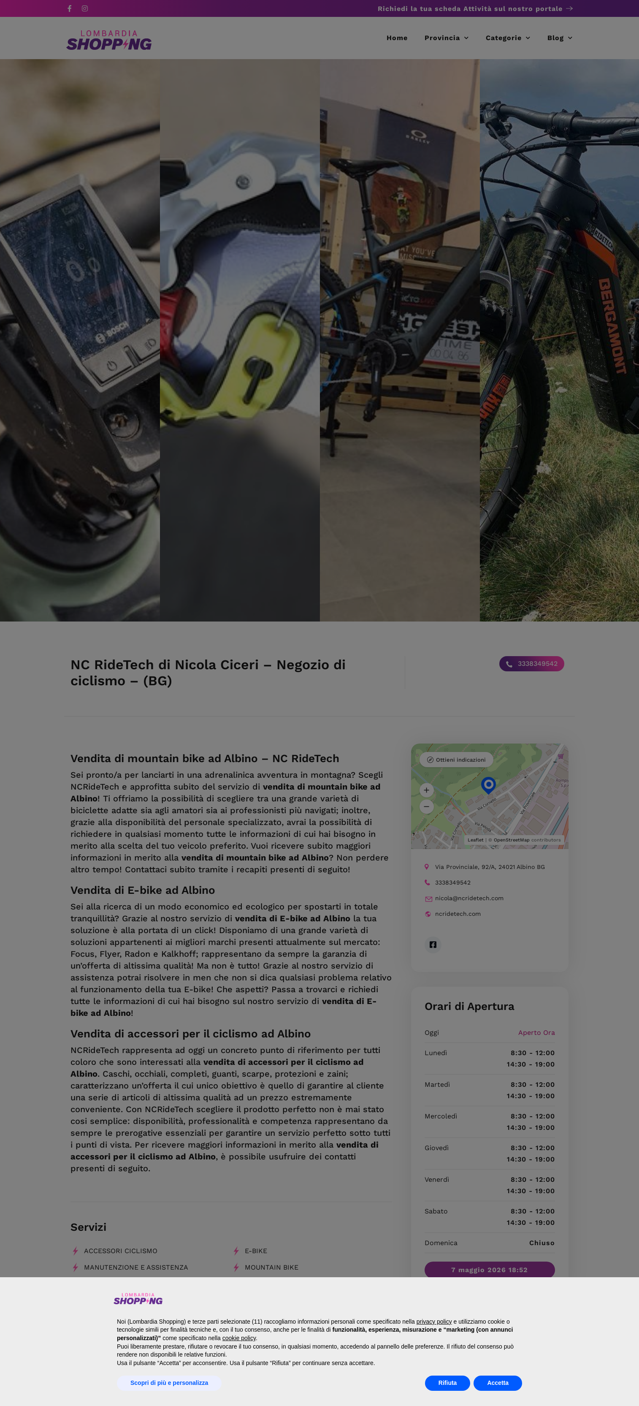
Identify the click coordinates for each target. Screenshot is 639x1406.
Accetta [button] (498, 1382)
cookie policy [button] (239, 1338)
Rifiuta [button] (448, 1382)
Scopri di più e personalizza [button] (169, 1382)
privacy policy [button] (434, 1321)
